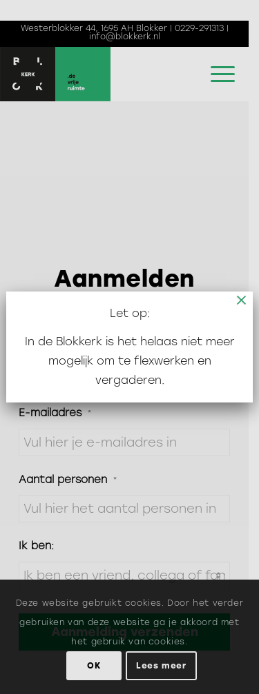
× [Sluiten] (242, 300)
